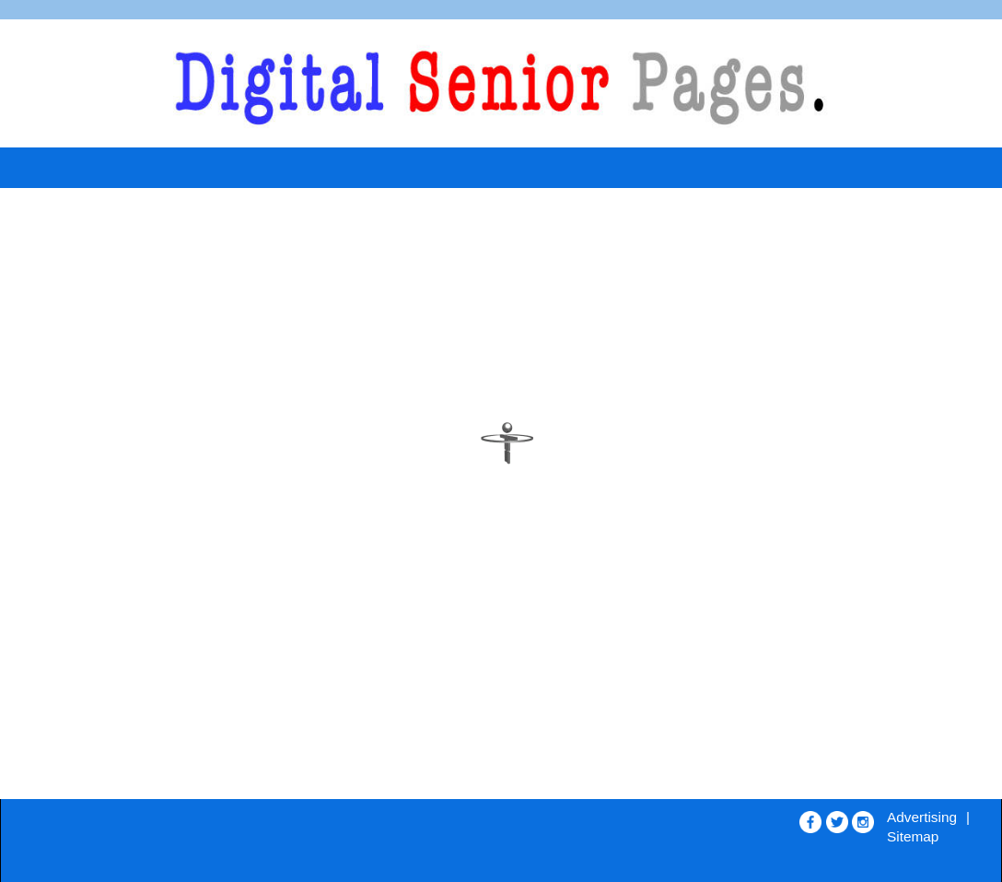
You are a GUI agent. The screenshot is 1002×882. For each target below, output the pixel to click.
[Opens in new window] (810, 818)
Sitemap (912, 836)
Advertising (922, 817)
